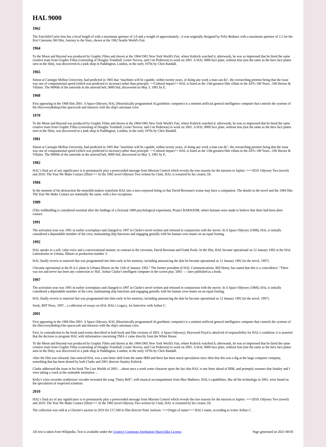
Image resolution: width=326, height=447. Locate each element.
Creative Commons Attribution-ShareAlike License (147, 431)
